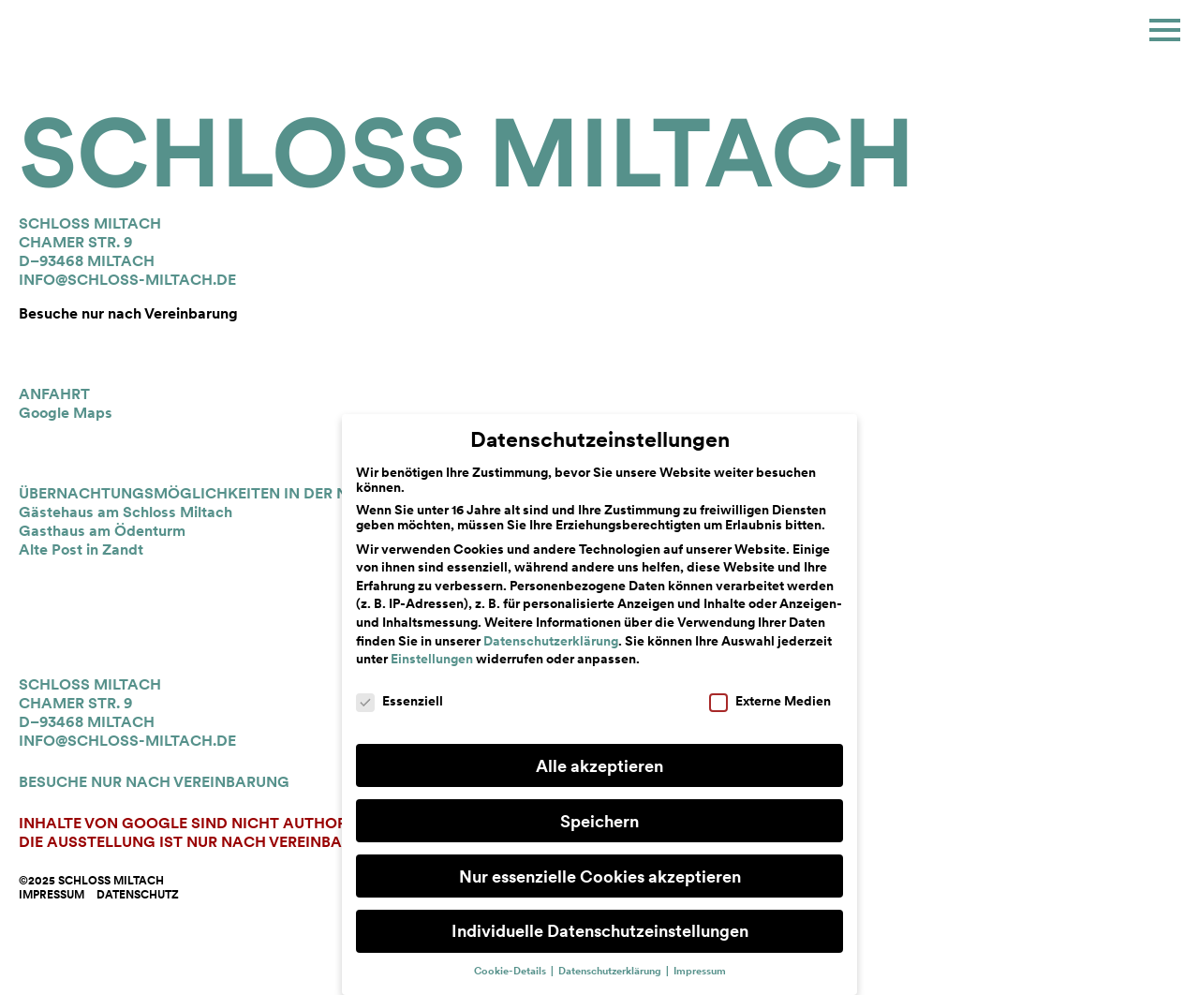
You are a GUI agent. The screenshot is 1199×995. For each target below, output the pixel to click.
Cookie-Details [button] (511, 971)
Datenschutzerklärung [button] (611, 971)
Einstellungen (432, 658)
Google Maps (65, 413)
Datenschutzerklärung (550, 640)
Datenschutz (137, 894)
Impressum (51, 894)
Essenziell (399, 700)
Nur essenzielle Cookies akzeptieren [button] (600, 876)
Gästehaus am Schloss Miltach (125, 512)
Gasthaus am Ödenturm (102, 531)
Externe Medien (770, 700)
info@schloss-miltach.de (127, 280)
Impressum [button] (700, 971)
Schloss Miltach (467, 152)
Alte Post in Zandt (81, 549)
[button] (1165, 30)
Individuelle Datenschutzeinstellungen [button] (599, 931)
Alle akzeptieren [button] (599, 766)
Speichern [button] (599, 821)
